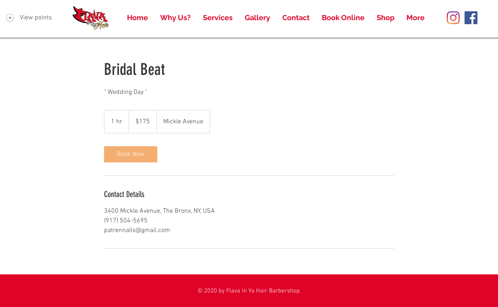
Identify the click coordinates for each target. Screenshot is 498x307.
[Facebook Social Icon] (471, 17)
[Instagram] (453, 17)
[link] (130, 154)
